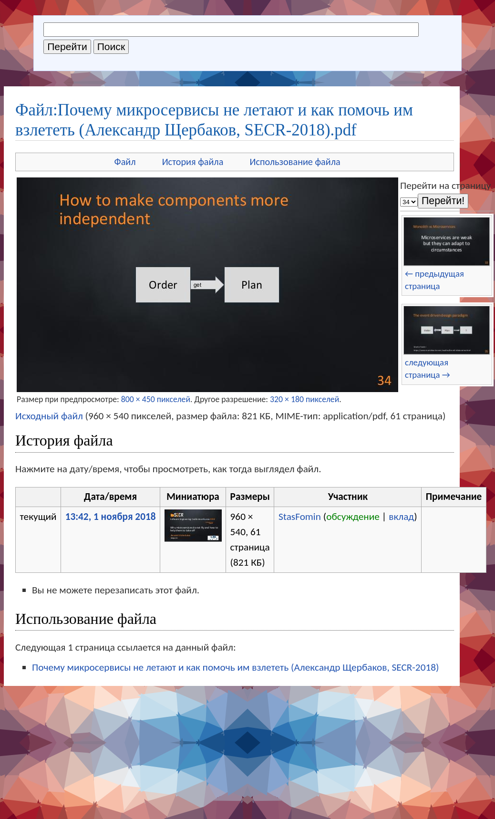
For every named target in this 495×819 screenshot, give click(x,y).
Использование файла (294, 161)
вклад (401, 516)
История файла (193, 161)
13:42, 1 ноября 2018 (110, 516)
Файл (125, 161)
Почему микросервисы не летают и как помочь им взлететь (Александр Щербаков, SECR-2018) (235, 667)
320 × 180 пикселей (304, 399)
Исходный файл (49, 416)
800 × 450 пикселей (155, 399)
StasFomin (299, 516)
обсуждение (353, 516)
